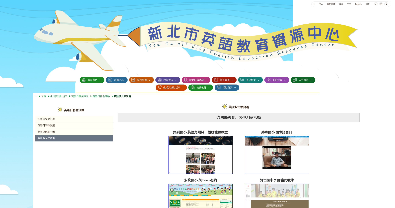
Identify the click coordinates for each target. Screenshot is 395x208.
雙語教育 (201, 87)
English (358, 4)
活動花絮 (227, 87)
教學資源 (168, 79)
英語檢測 (251, 79)
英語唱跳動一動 (46, 131)
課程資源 (142, 79)
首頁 (341, 4)
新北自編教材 (196, 79)
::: (314, 4)
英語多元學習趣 (46, 138)
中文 (349, 4)
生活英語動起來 (171, 87)
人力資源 (303, 79)
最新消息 (119, 79)
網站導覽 (331, 4)
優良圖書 (225, 79)
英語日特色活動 (101, 96)
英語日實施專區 (80, 96)
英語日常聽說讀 (46, 125)
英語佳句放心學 (46, 119)
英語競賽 (277, 79)
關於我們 (93, 79)
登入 (321, 4)
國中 (368, 4)
